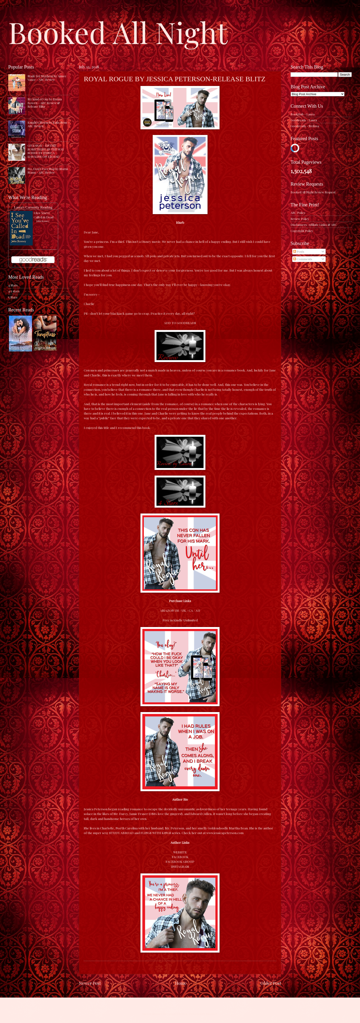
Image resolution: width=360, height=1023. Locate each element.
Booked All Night (118, 31)
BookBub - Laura (303, 114)
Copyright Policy (302, 231)
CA (191, 610)
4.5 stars (14, 291)
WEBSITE (180, 852)
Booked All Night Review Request (313, 192)
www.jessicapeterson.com (225, 833)
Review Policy (300, 219)
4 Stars (13, 285)
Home (181, 983)
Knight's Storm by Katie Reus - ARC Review (48, 124)
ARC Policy (298, 213)
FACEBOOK (180, 857)
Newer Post (90, 983)
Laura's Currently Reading (33, 207)
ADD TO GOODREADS (180, 323)
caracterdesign (177, 1014)
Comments (302, 259)
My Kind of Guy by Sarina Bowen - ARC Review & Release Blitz (45, 102)
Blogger (211, 1014)
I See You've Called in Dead (43, 215)
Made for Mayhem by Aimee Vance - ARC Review (47, 78)
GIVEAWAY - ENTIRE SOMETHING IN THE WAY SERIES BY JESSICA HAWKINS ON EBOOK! (46, 150)
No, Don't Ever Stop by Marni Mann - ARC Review (48, 170)
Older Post (270, 983)
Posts (298, 251)
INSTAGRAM (180, 866)
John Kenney (42, 221)
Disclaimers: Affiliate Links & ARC (314, 225)
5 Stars (12, 297)
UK (183, 610)
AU (198, 610)
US (177, 610)
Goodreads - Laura (304, 120)
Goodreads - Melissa (305, 126)
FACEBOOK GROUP (180, 861)
